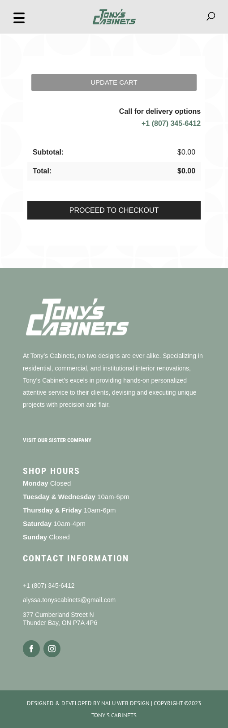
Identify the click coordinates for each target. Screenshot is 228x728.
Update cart (113, 82)
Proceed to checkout (114, 210)
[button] (19, 17)
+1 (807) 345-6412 (171, 123)
